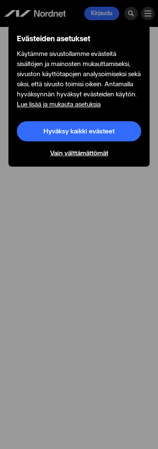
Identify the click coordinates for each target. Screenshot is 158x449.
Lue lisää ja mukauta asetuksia (59, 104)
